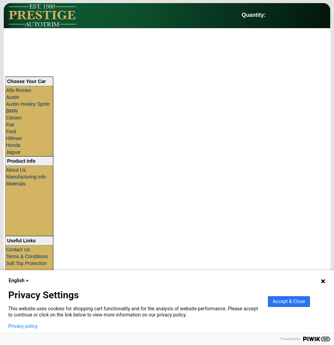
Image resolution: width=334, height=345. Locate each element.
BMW (12, 111)
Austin (13, 97)
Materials (16, 183)
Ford (11, 131)
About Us (16, 170)
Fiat (10, 124)
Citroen (14, 117)
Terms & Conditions (27, 256)
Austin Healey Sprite (28, 104)
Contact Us (18, 249)
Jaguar (13, 152)
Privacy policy (22, 326)
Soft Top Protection (26, 263)
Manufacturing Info (26, 177)
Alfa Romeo (18, 90)
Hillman (14, 138)
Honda (13, 145)
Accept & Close (289, 301)
